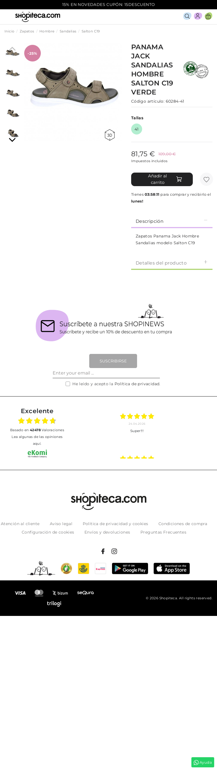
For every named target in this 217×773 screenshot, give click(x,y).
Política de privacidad (137, 383)
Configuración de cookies (48, 532)
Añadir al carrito (165, 179)
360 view (110, 135)
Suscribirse (113, 361)
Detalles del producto (172, 263)
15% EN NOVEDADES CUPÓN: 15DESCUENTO (108, 4)
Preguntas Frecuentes (163, 532)
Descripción (172, 221)
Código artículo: (147, 101)
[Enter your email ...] (106, 373)
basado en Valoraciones (37, 430)
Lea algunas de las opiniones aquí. (37, 440)
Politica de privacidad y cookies (115, 523)
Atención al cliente (20, 523)
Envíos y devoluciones (107, 532)
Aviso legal (61, 523)
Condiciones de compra (182, 523)
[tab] (171, 220)
